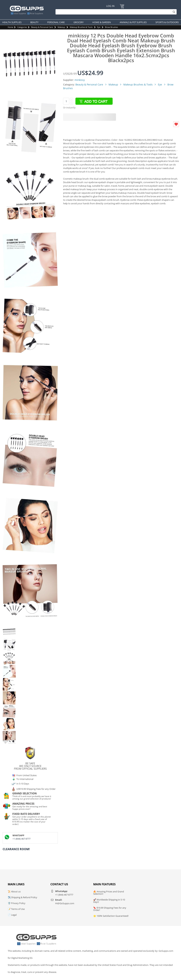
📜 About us (14, 891)
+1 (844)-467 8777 (21, 838)
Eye (98, 27)
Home (10, 27)
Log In (110, 6)
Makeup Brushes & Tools (81, 27)
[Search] (115, 11)
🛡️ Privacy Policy (16, 903)
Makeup (61, 27)
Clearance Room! (16, 849)
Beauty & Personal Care (42, 27)
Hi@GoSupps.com (64, 903)
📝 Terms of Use (16, 909)
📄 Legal (12, 914)
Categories (22, 27)
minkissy (80, 80)
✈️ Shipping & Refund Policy (22, 897)
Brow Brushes (111, 27)
